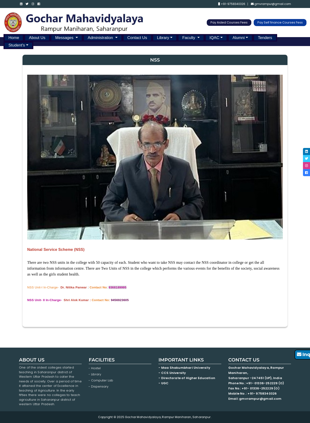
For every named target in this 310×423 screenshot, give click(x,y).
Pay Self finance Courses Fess (280, 22)
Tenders (265, 37)
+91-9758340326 (231, 4)
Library (163, 37)
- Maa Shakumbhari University (184, 367)
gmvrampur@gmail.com (271, 4)
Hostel (96, 368)
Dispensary (99, 386)
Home (13, 37)
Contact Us (137, 37)
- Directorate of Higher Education (187, 378)
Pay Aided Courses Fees (229, 22)
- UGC (163, 383)
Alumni (239, 37)
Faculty (189, 37)
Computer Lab (102, 380)
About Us (37, 37)
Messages (64, 37)
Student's (16, 45)
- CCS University (172, 373)
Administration (101, 37)
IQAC (214, 37)
